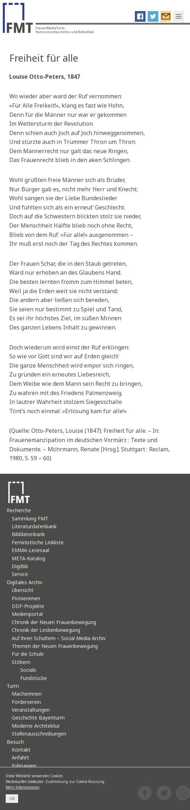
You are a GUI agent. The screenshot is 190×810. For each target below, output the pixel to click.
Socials (28, 669)
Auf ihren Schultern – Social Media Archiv (59, 638)
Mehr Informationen (22, 787)
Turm (13, 685)
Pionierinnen (26, 598)
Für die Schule (28, 653)
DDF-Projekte (28, 606)
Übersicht (22, 590)
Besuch (15, 741)
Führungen (24, 765)
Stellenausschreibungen (39, 733)
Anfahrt (20, 757)
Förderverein (26, 702)
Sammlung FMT (30, 518)
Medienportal (27, 614)
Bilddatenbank (28, 534)
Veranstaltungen (31, 709)
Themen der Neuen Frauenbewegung (55, 646)
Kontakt (21, 749)
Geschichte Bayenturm (38, 717)
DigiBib (20, 566)
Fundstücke (33, 678)
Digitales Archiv (24, 582)
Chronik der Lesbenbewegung (46, 630)
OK (12, 798)
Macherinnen (27, 693)
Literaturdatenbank (34, 526)
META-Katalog (28, 558)
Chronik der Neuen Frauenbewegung (54, 622)
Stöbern (21, 662)
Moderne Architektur (36, 725)
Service (20, 574)
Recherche (19, 510)
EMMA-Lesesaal (30, 550)
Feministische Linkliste (38, 542)
